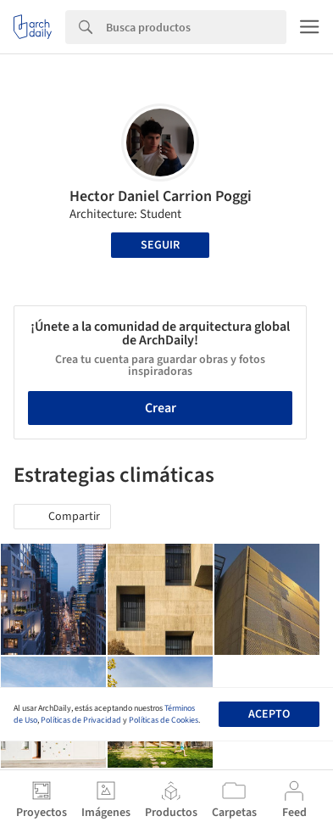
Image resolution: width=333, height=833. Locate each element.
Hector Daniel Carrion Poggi (160, 196)
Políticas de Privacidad (81, 720)
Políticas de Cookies (163, 720)
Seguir (160, 245)
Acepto (269, 714)
